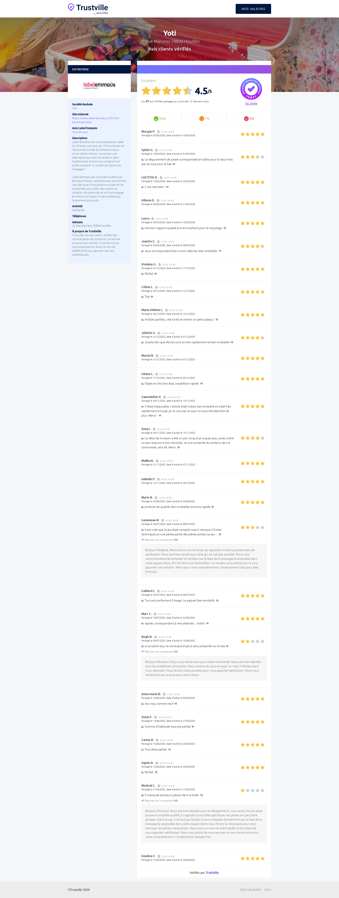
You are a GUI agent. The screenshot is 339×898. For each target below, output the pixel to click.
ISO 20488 (251, 103)
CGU (267, 890)
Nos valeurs (253, 9)
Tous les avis (80, 132)
